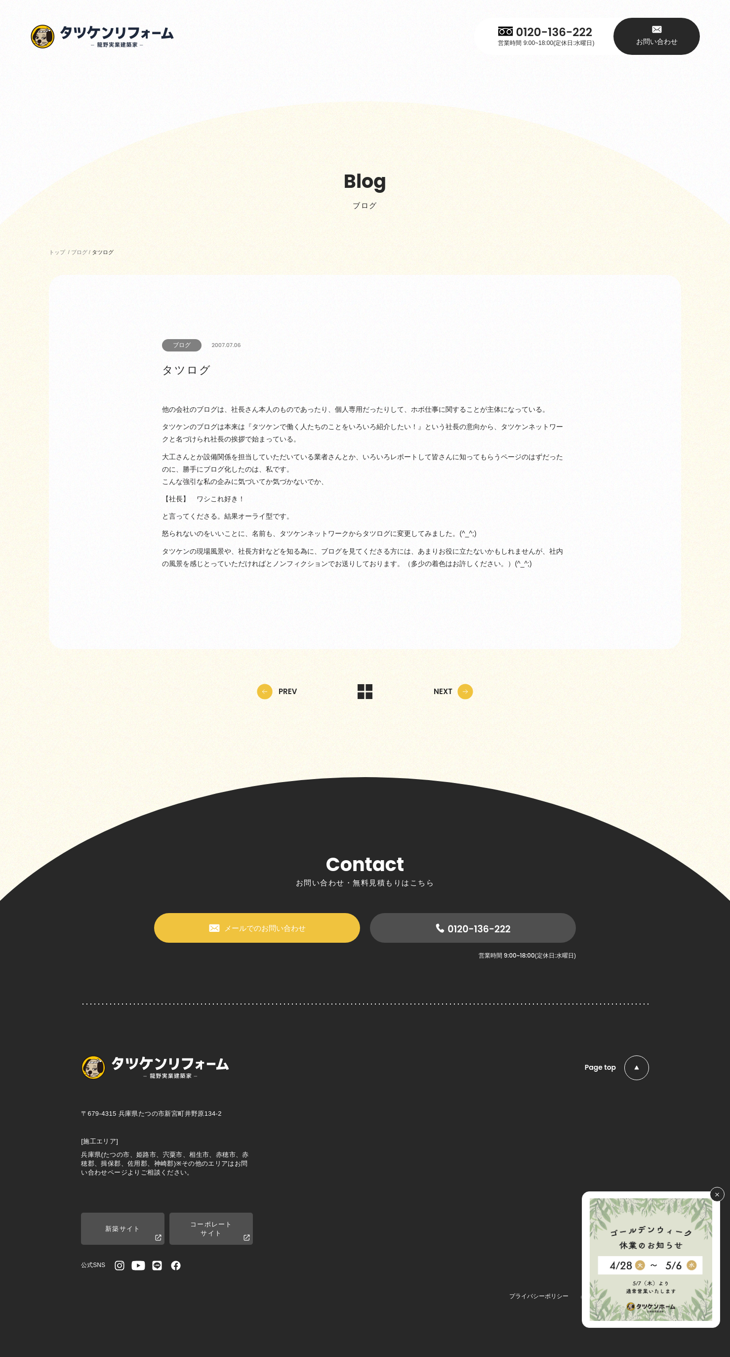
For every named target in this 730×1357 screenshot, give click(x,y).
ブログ (182, 345)
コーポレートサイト (220, 1231)
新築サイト (133, 1233)
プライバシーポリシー (538, 1296)
